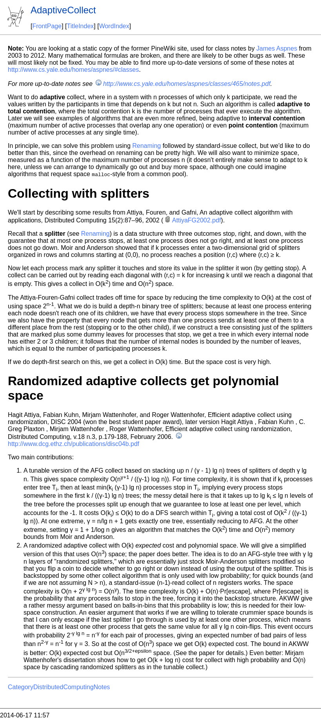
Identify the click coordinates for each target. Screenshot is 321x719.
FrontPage (47, 26)
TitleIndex (80, 26)
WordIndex (114, 26)
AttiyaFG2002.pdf (196, 220)
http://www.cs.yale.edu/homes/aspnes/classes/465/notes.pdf (186, 83)
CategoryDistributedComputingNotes (59, 687)
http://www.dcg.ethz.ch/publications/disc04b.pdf (73, 444)
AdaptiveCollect (63, 10)
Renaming (146, 145)
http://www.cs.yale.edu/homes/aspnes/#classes (73, 69)
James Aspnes (276, 48)
